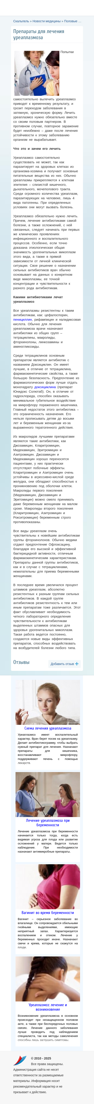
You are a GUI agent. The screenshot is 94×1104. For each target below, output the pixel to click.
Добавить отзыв (62, 664)
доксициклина (45, 387)
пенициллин (22, 319)
